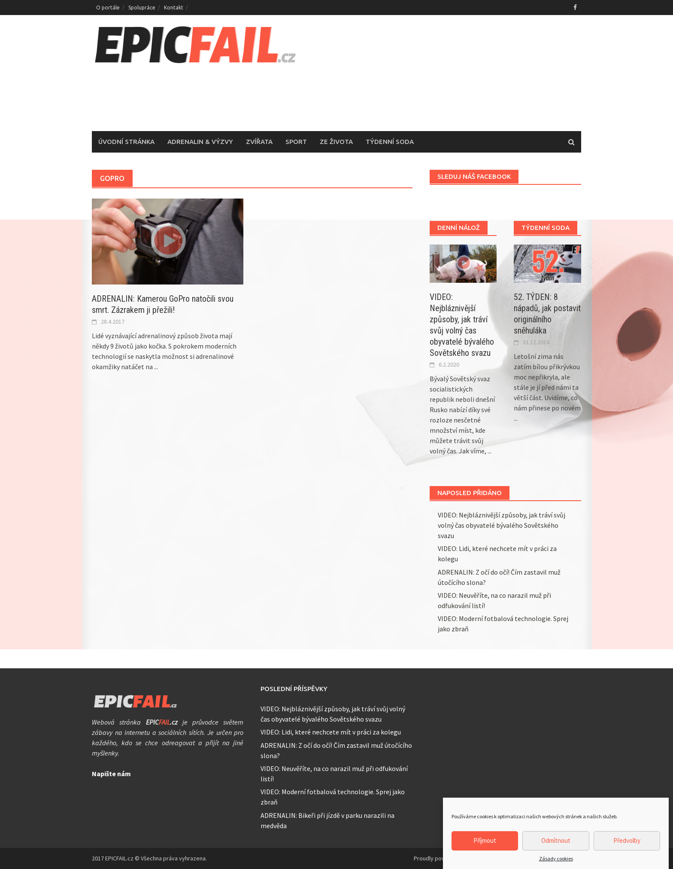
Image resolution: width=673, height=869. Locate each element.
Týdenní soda (390, 141)
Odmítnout (555, 844)
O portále (108, 7)
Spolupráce (141, 7)
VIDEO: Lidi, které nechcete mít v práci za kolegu (331, 732)
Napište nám (111, 773)
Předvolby (626, 844)
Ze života (336, 141)
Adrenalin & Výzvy (200, 141)
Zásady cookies (556, 862)
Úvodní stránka (126, 141)
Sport (296, 141)
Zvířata (259, 141)
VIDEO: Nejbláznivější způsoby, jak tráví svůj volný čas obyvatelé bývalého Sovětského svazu (501, 525)
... (156, 366)
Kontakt (173, 7)
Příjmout (484, 844)
